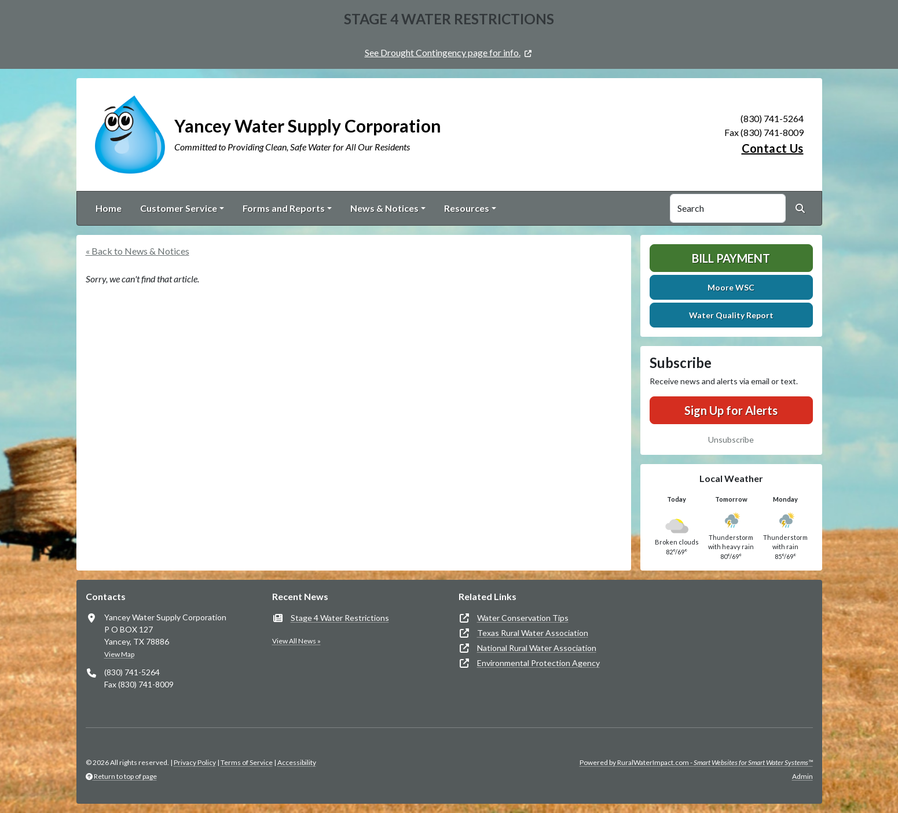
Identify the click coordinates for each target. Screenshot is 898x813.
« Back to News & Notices (137, 250)
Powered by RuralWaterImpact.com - (696, 762)
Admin (802, 776)
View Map (119, 654)
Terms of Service (247, 762)
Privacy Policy (195, 762)
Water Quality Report (731, 315)
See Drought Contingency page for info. (443, 52)
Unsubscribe (731, 439)
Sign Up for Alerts (731, 410)
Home (109, 208)
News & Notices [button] (384, 208)
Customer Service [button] (178, 208)
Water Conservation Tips (523, 618)
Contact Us (773, 148)
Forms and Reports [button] (284, 208)
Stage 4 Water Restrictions (340, 618)
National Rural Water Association (536, 648)
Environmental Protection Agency (538, 663)
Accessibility (296, 762)
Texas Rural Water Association (532, 633)
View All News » (296, 641)
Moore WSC (731, 287)
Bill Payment (731, 258)
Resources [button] (466, 208)
